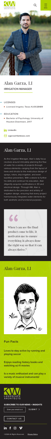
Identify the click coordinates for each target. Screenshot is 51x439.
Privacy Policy (33, 434)
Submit (33, 409)
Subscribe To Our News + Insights (23, 404)
